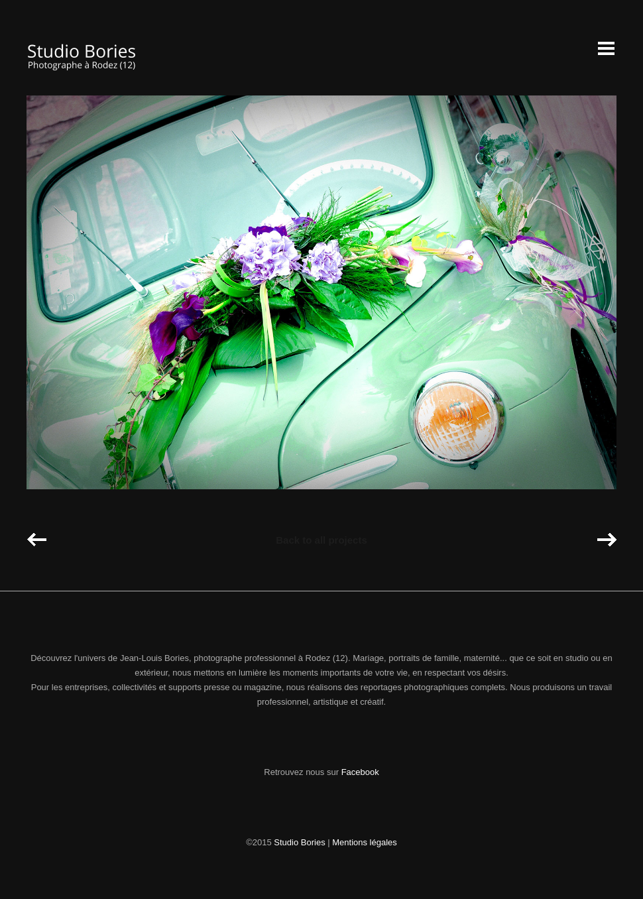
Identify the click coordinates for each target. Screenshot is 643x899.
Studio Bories (299, 842)
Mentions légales (364, 842)
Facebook (360, 772)
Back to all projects (321, 540)
